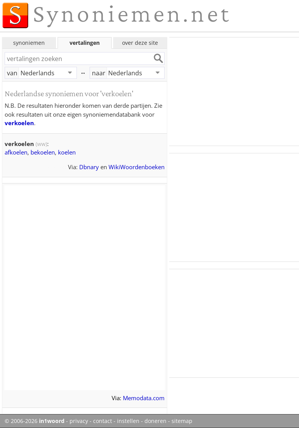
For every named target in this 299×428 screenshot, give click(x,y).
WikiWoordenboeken (137, 167)
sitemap (182, 421)
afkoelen (16, 152)
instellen (128, 421)
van (12, 73)
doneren (155, 421)
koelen (67, 152)
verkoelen (19, 123)
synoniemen (29, 42)
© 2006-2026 (35, 421)
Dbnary (89, 167)
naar (98, 73)
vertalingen (85, 42)
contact (102, 421)
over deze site (140, 42)
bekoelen (43, 152)
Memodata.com (144, 398)
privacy (79, 421)
